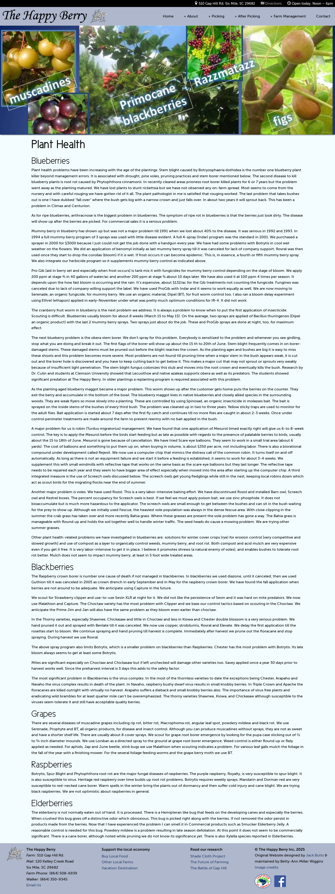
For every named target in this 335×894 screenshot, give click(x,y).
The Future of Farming (209, 862)
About (191, 16)
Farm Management (288, 16)
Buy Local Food (115, 856)
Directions (273, 3)
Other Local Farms (117, 862)
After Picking (247, 16)
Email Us (33, 885)
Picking (216, 16)
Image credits (266, 867)
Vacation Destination (120, 868)
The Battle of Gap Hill (208, 868)
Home (168, 16)
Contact (323, 16)
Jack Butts (315, 855)
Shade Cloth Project (207, 856)
